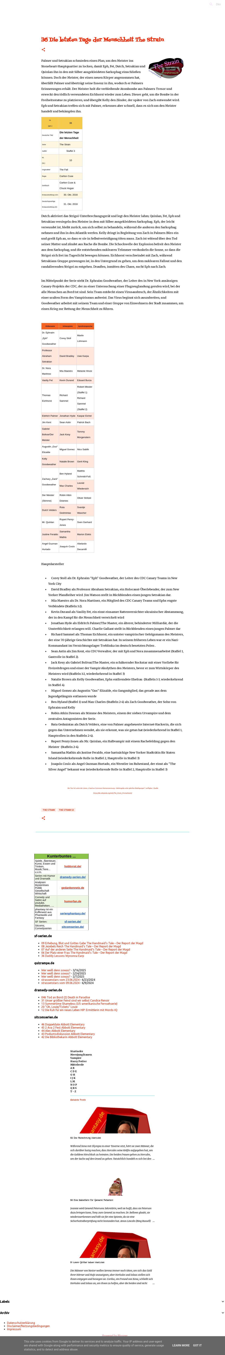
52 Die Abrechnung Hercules (85, 1137)
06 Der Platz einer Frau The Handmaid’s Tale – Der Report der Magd (84, 952)
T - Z (73, 1091)
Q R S (73, 1088)
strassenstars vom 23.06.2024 (60, 979)
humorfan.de (72, 901)
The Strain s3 (66, 810)
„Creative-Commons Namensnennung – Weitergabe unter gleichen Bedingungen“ (116, 788)
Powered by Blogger (112, 1335)
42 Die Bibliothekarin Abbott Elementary (66, 1037)
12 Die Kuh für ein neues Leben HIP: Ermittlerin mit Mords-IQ (79, 1010)
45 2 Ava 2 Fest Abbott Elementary (63, 1027)
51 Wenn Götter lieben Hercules (87, 1262)
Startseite (76, 1051)
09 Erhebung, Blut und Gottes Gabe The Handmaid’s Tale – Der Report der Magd (92, 943)
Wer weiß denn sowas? (55, 970)
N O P (73, 1084)
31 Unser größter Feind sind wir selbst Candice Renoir (75, 1000)
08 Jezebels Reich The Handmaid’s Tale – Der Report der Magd (81, 946)
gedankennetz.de (72, 887)
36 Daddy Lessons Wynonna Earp (62, 955)
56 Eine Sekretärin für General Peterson (91, 1200)
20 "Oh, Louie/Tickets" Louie (59, 1006)
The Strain (49, 810)
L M (72, 1081)
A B (72, 1068)
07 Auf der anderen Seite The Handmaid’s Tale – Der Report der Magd (85, 949)
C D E (73, 1071)
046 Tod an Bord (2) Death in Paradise (65, 997)
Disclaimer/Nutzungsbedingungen (28, 1326)
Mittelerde (77, 1064)
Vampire (75, 1058)
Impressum (14, 1329)
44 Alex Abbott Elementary (58, 1030)
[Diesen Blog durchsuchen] (203, 4)
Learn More (180, 1345)
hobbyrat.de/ (72, 866)
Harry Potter (78, 1061)
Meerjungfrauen (81, 1054)
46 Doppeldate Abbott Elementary (63, 1024)
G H (72, 1074)
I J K (72, 1078)
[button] (43, 49)
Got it (197, 1345)
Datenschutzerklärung (21, 1322)
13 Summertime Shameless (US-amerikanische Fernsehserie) (79, 1003)
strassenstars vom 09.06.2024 (60, 982)
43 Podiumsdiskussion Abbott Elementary (68, 1033)
